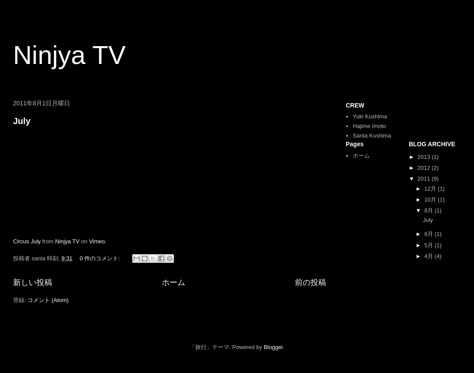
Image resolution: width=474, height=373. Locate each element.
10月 (431, 199)
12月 (431, 188)
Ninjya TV (69, 55)
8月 (429, 210)
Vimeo (97, 241)
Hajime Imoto (369, 126)
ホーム (173, 282)
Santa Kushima (372, 135)
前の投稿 (310, 282)
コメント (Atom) (48, 300)
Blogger (273, 347)
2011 (424, 178)
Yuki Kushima (370, 116)
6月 (429, 234)
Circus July (27, 241)
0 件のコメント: (100, 258)
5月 (429, 245)
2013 (424, 157)
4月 (429, 256)
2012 (424, 168)
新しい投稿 (32, 282)
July (21, 121)
